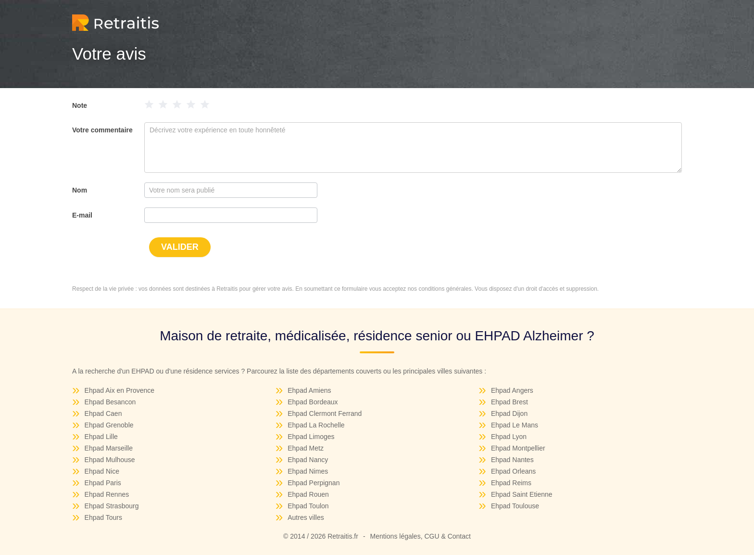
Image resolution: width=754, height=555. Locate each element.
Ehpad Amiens (309, 390)
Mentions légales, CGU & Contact (420, 536)
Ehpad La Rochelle (316, 425)
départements (333, 371)
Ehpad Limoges (311, 436)
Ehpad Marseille (109, 448)
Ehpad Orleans (513, 471)
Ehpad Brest (509, 402)
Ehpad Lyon (509, 436)
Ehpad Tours (103, 517)
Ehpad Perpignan (313, 483)
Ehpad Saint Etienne (522, 494)
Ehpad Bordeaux (313, 402)
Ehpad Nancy (308, 460)
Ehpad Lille (101, 436)
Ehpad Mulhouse (110, 460)
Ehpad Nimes (308, 471)
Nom (79, 190)
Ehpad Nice (102, 471)
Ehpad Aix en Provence (120, 390)
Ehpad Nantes (512, 460)
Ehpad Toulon (308, 506)
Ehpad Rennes (107, 494)
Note (79, 105)
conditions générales (444, 288)
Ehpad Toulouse (515, 506)
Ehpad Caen (103, 413)
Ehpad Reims (511, 483)
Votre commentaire (102, 130)
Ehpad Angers (512, 390)
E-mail (82, 215)
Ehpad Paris (103, 483)
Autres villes (306, 517)
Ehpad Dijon (509, 413)
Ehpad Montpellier (518, 448)
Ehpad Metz (306, 448)
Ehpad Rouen (308, 494)
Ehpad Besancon (110, 402)
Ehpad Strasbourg (112, 506)
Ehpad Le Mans (514, 425)
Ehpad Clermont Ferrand (325, 413)
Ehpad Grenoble (109, 425)
